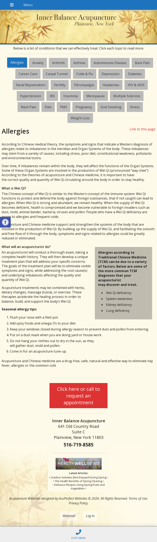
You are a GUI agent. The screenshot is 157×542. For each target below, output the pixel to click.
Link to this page (142, 129)
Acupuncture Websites (24, 498)
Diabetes (135, 74)
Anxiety (38, 63)
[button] (5, 222)
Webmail (69, 516)
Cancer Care (28, 74)
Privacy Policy (78, 503)
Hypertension (30, 96)
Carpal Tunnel (57, 74)
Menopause (95, 96)
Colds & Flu (84, 74)
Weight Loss (80, 118)
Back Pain (142, 63)
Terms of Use (138, 498)
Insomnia (70, 96)
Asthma (79, 63)
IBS (52, 96)
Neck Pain (28, 107)
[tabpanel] (79, 249)
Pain (48, 107)
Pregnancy (84, 107)
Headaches (110, 85)
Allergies (17, 62)
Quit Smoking (111, 107)
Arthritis (58, 63)
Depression (110, 74)
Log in (90, 516)
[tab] (17, 62)
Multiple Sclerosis (126, 96)
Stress (135, 107)
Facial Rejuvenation (30, 85)
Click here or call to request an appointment (78, 395)
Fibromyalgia (84, 85)
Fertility (59, 85)
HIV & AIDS (136, 85)
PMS (63, 107)
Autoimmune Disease (110, 63)
